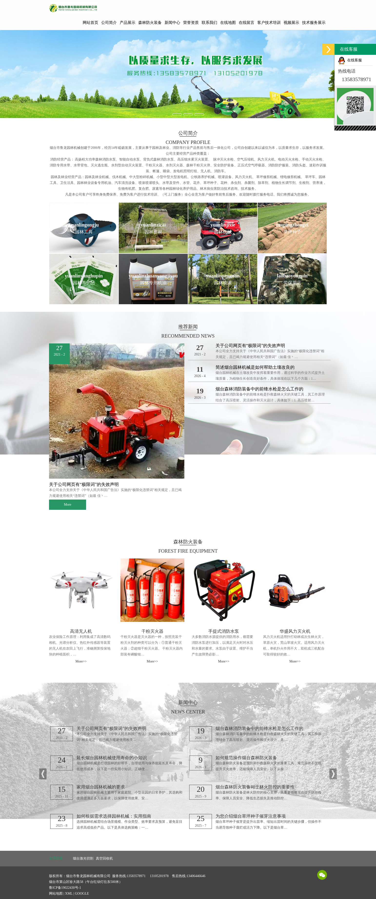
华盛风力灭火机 (295, 631)
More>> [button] (81, 661)
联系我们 (209, 22)
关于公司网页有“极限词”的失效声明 (84, 484)
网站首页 (90, 22)
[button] (43, 773)
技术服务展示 (314, 22)
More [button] (67, 504)
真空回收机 (104, 858)
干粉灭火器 (152, 631)
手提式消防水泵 (223, 631)
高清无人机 (81, 631)
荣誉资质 (191, 22)
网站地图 (56, 893)
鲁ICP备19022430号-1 (65, 888)
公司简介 (109, 22)
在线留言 (246, 22)
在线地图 (228, 22)
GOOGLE (82, 893)
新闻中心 (172, 22)
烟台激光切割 (83, 858)
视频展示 (291, 22)
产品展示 (127, 22)
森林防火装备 (150, 22)
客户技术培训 (269, 22)
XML (69, 893)
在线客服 (350, 60)
